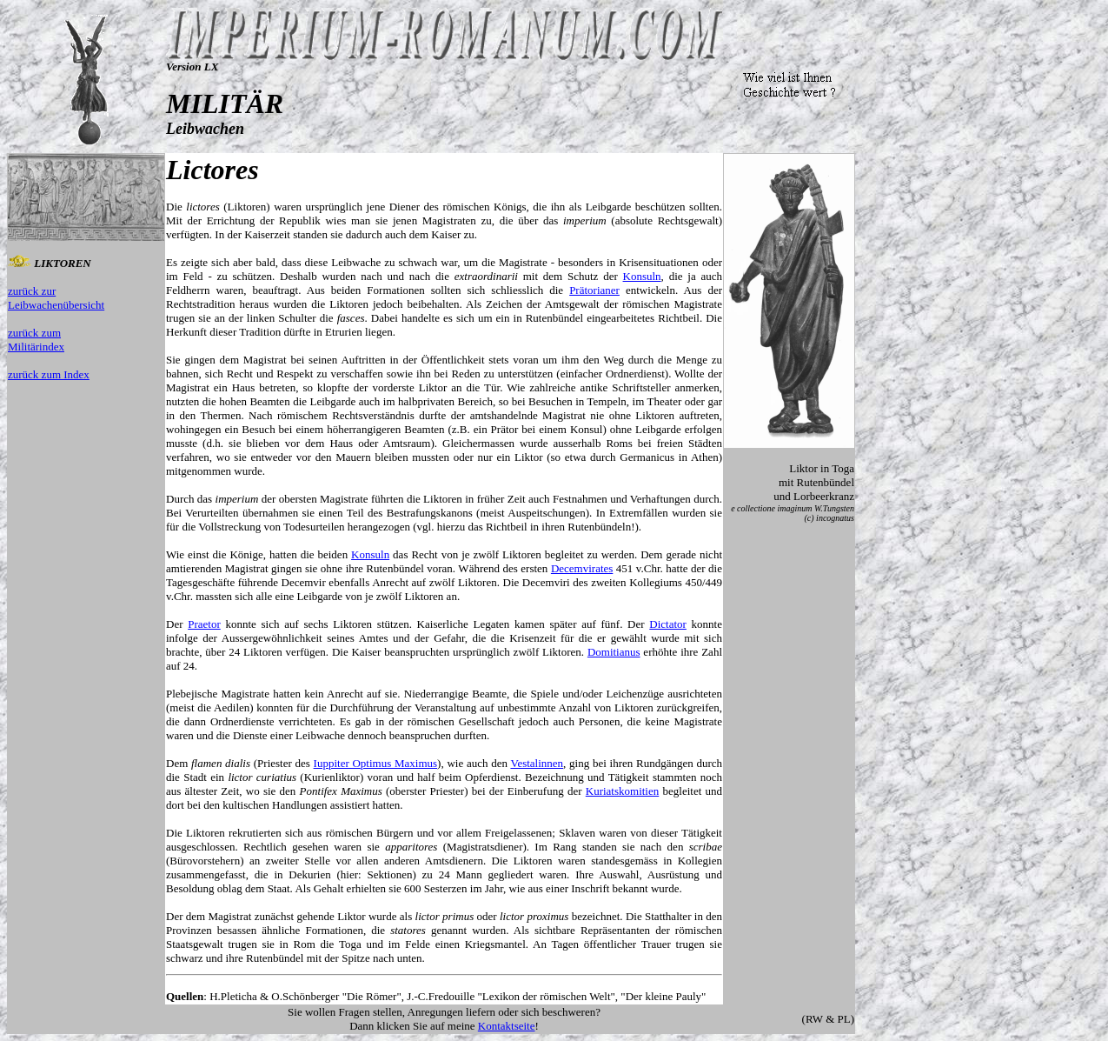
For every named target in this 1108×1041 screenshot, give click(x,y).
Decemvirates (582, 568)
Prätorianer (594, 290)
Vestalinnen (536, 763)
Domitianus (613, 651)
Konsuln (642, 276)
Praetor (204, 624)
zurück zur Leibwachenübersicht (56, 297)
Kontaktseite (506, 1025)
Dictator (668, 624)
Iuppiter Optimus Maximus (376, 763)
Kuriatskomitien (623, 790)
